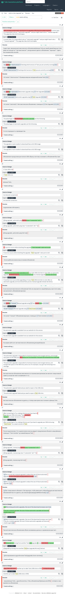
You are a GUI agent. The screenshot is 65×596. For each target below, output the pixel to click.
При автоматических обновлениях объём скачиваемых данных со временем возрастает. (33, 530)
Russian (27, 13)
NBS (46, 45)
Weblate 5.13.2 (18, 593)
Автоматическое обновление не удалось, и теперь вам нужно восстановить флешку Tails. (33, 401)
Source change (7, 28)
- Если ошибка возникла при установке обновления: (33, 260)
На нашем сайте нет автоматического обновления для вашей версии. (33, 343)
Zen (33, 13)
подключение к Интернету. (33, 208)
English (5, 37)
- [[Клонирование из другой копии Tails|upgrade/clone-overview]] (33, 556)
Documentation (36, 593)
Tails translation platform (12, 2)
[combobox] (35, 1)
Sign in (56, 9)
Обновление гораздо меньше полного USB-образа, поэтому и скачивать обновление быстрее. (33, 157)
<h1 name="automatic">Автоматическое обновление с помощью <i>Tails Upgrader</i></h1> (33, 105)
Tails (5, 13)
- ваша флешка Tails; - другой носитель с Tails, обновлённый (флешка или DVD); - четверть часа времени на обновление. (33, 582)
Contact (30, 593)
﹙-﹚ (56, 45)
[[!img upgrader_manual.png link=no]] (33, 461)
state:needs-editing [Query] (28, 17)
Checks (55, 5)
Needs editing (7, 55)
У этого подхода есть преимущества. (33, 131)
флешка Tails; (33, 182)
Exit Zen (54, 17)
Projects (37, 5)
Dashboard (28, 5)
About (24, 593)
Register (49, 9)
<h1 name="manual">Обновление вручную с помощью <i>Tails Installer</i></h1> (33, 317)
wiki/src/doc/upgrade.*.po (16, 13)
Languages (46, 5)
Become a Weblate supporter (49, 593)
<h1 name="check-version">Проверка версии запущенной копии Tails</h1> (33, 78)
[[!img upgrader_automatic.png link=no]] (33, 234)
